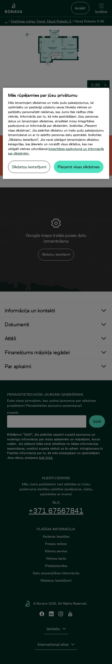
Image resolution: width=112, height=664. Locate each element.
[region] (56, 133)
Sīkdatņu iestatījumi (29, 166)
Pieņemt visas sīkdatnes (79, 166)
